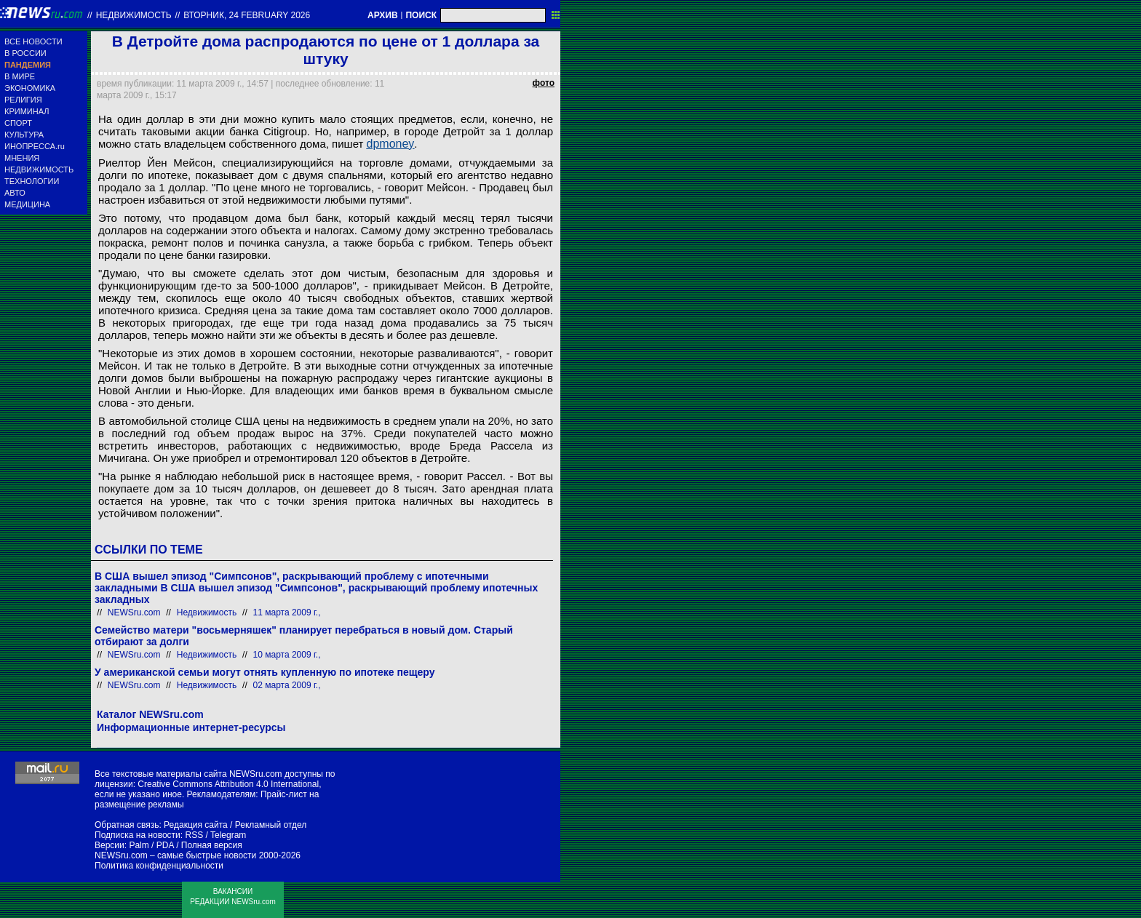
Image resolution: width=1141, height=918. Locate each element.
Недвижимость (134, 15)
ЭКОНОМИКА (29, 88)
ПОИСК (421, 15)
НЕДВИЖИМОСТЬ (38, 169)
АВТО (14, 192)
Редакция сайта (196, 825)
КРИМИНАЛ (26, 111)
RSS (194, 835)
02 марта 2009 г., (287, 685)
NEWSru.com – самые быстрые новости (175, 855)
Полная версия (211, 845)
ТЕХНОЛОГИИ (31, 181)
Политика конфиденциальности (159, 866)
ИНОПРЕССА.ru (34, 146)
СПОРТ (18, 123)
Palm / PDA (151, 845)
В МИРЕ (19, 76)
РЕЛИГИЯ (23, 99)
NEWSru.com (134, 612)
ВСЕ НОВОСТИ (33, 41)
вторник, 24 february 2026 (246, 15)
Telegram (228, 835)
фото (543, 83)
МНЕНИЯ (21, 157)
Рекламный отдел (271, 825)
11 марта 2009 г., (287, 612)
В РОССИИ (25, 53)
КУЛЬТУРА (24, 134)
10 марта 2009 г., (287, 655)
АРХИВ (382, 15)
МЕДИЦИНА (27, 204)
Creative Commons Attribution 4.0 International (228, 784)
